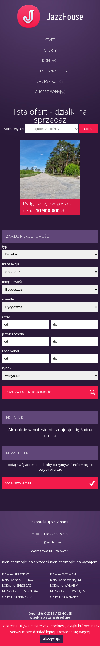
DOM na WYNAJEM (63, 574)
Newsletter (17, 453)
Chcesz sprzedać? (50, 71)
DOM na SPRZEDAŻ (15, 574)
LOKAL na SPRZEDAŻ (16, 585)
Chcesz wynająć (50, 91)
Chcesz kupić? (50, 81)
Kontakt (50, 60)
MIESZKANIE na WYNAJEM (68, 591)
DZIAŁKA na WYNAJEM (65, 580)
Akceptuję (51, 638)
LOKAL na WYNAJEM (64, 585)
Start (50, 39)
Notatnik (14, 417)
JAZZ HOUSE (63, 613)
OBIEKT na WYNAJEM (64, 597)
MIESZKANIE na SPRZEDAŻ (20, 591)
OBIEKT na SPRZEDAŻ (17, 597)
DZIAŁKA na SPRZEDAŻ (18, 580)
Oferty (50, 50)
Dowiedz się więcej (73, 631)
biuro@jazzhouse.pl (50, 542)
